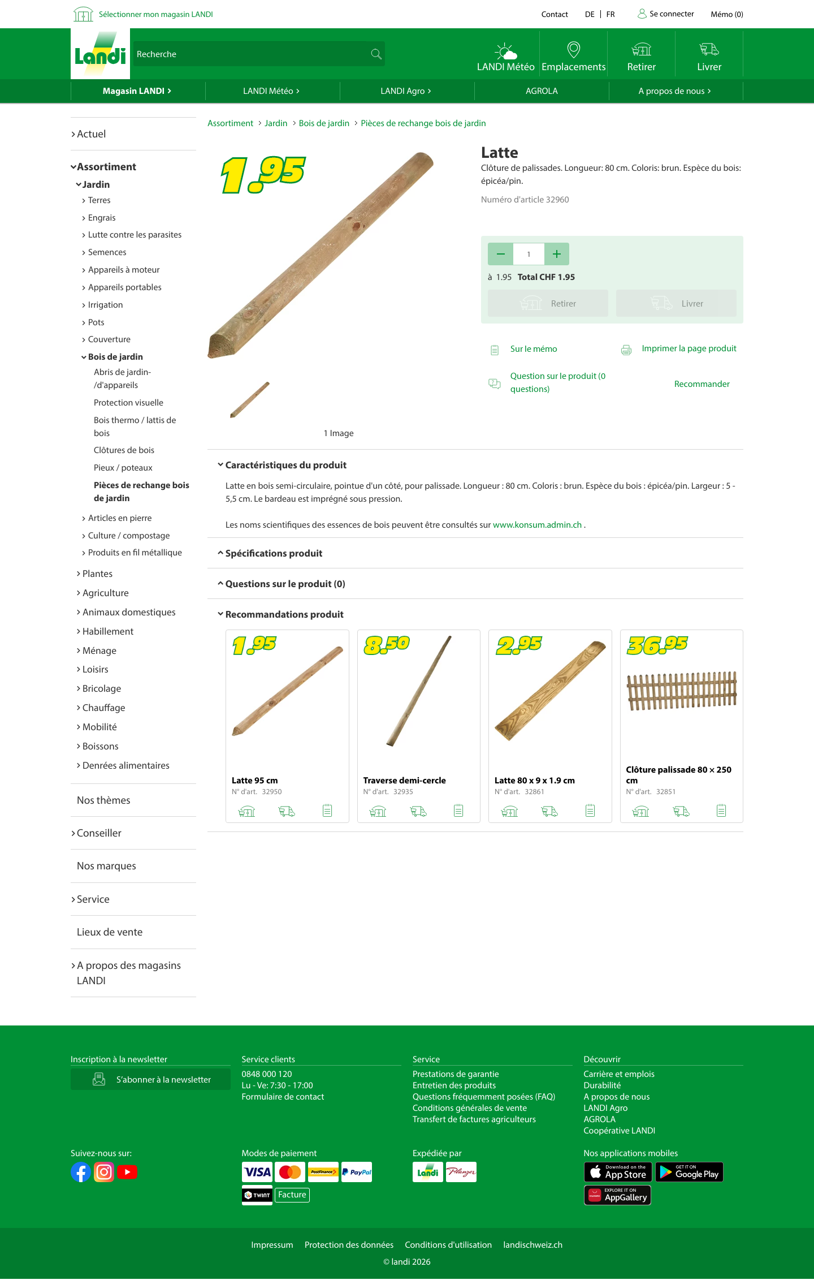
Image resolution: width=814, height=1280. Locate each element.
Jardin (96, 184)
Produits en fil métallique (135, 552)
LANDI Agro (402, 91)
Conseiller (99, 832)
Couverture (109, 339)
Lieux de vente (109, 931)
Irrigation (105, 305)
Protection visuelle (128, 402)
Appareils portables (125, 287)
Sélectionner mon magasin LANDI (156, 13)
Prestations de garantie (456, 1074)
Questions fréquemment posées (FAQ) (484, 1096)
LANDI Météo (268, 91)
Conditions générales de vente (470, 1108)
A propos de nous (671, 91)
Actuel (91, 133)
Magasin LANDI (133, 91)
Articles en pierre (120, 518)
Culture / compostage (129, 535)
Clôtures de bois (124, 450)
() (727, 13)
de (590, 13)
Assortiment (106, 166)
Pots (96, 322)
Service (93, 899)
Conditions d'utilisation (448, 1245)
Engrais (102, 217)
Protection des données (349, 1245)
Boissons (101, 745)
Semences (107, 252)
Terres (99, 200)
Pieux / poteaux (123, 467)
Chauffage (104, 707)
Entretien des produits (454, 1085)
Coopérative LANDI (620, 1130)
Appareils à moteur (124, 269)
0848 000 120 (267, 1074)
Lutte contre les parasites (134, 234)
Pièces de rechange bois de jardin (423, 123)
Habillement (108, 630)
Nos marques (106, 865)
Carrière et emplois (619, 1074)
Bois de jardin (115, 357)
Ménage (99, 650)
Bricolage (102, 688)
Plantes (97, 573)
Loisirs (96, 668)
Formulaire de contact (283, 1096)
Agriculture (106, 592)
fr (611, 13)
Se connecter (672, 13)
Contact (555, 13)
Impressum (272, 1245)
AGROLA (542, 91)
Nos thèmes (104, 800)
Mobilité (100, 726)
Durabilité (602, 1085)
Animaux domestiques (129, 611)
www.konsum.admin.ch (537, 525)
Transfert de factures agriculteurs (474, 1119)
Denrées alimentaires (126, 765)
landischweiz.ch (533, 1245)
